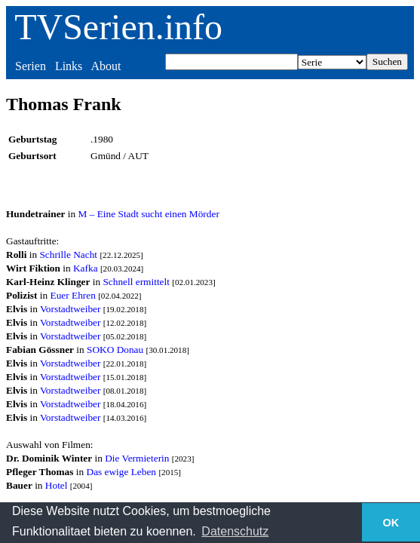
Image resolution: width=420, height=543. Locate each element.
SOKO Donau (115, 349)
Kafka (85, 268)
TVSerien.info (118, 27)
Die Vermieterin (137, 458)
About (105, 66)
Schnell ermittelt (136, 281)
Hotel (56, 485)
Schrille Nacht (68, 254)
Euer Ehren (73, 295)
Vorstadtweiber (70, 308)
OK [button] (391, 523)
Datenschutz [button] (234, 531)
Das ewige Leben (122, 471)
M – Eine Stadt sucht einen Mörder (148, 213)
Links (68, 66)
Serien (30, 66)
